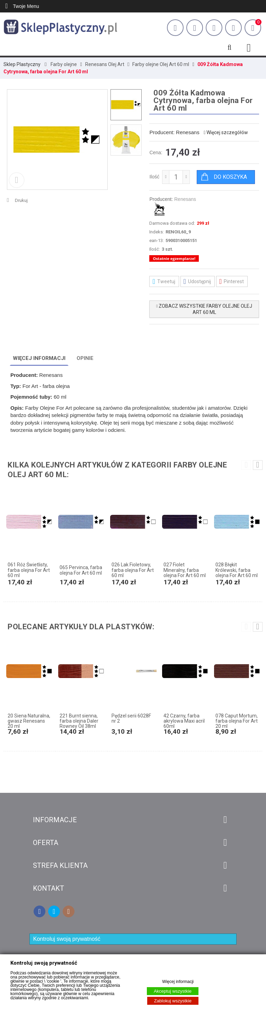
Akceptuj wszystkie (173, 991)
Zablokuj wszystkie (173, 1000)
